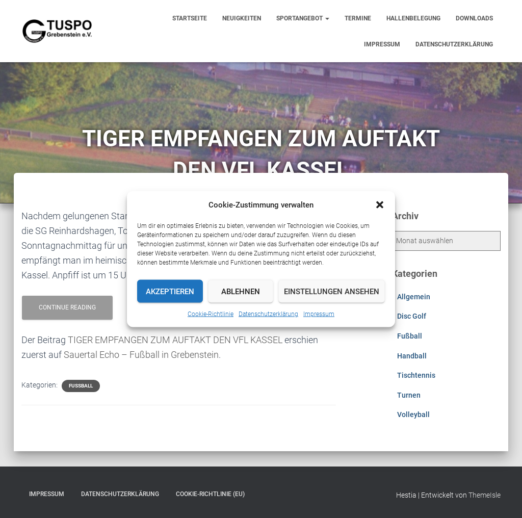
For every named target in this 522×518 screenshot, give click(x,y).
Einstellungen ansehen (331, 291)
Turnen (409, 395)
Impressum (318, 314)
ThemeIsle (484, 495)
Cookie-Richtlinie (210, 314)
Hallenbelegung (413, 18)
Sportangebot (302, 18)
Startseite (189, 18)
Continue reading (67, 307)
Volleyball (413, 414)
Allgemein (413, 297)
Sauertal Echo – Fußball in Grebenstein (141, 354)
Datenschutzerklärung (268, 314)
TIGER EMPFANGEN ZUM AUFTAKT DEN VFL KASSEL (175, 339)
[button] (380, 205)
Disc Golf (411, 316)
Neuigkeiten (241, 18)
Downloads (474, 18)
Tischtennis (416, 375)
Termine (358, 18)
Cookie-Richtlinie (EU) (210, 494)
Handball (412, 356)
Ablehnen (240, 291)
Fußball (81, 385)
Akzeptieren (170, 291)
